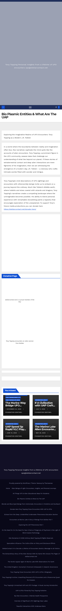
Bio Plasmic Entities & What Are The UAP (31, 499)
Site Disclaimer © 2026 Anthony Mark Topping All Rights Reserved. (31, 538)
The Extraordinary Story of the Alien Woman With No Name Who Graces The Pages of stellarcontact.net (31, 555)
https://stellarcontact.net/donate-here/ (20, 209)
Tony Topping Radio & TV (13, 397)
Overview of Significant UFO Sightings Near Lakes (31, 601)
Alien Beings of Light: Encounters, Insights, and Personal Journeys (34, 488)
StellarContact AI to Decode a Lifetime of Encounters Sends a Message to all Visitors (31, 548)
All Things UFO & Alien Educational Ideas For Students (31, 493)
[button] (56, 107)
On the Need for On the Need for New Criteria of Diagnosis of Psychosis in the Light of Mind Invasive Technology (31, 531)
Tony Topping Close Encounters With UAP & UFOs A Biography (31, 572)
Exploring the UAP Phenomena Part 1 (31, 525)
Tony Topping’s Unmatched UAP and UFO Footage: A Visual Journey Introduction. (31, 585)
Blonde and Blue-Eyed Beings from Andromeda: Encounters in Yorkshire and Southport (31, 504)
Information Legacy (41, 400)
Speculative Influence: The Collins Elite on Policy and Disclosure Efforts (31, 543)
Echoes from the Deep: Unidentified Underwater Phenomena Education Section (31, 514)
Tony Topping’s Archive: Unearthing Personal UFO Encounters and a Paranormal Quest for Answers (31, 579)
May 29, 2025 (41, 433)
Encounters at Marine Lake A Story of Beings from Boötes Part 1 (31, 520)
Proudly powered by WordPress (19, 483)
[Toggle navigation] (30, 107)
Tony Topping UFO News (13, 400)
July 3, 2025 (41, 409)
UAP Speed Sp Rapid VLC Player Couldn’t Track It (16, 429)
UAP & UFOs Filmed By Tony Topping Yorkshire (31, 590)
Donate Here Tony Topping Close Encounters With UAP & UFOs (31, 509)
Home (8, 488)
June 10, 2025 (12, 433)
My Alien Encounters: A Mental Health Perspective (31, 596)
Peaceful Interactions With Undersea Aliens (30, 606)
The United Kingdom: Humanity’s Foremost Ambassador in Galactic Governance (31, 567)
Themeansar (48, 483)
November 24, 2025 (14, 409)
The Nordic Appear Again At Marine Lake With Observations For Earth (31, 562)
